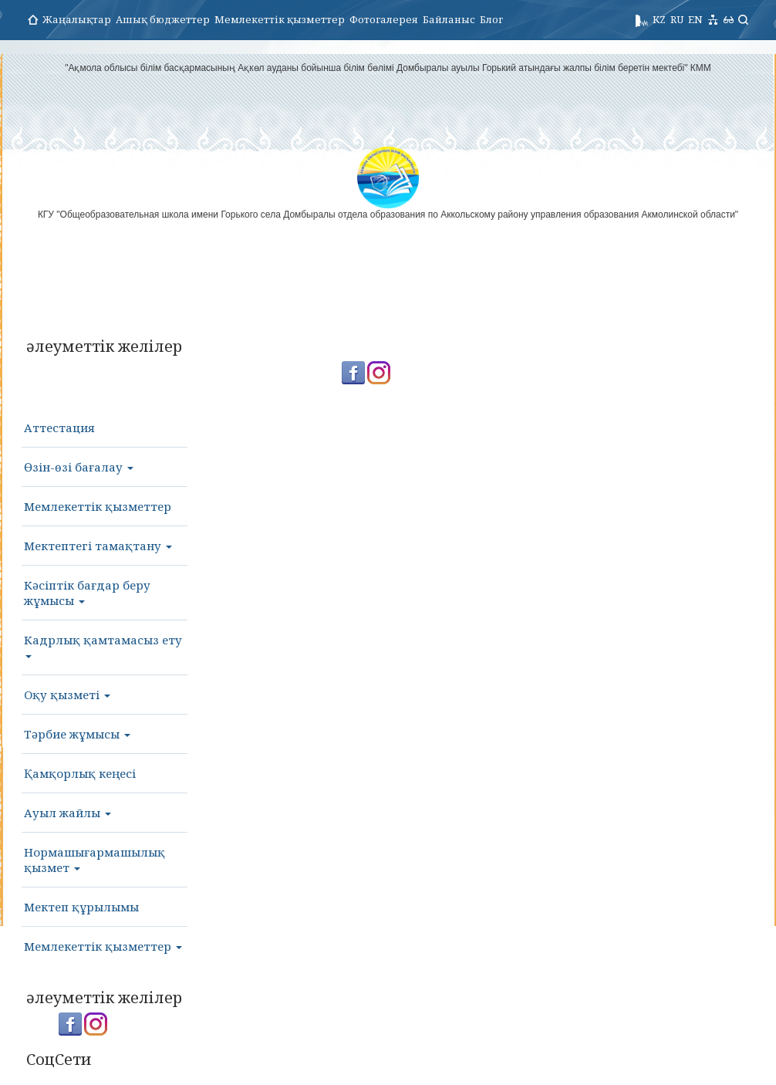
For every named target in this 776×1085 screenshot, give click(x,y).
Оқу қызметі (67, 694)
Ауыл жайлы (67, 812)
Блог (491, 19)
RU (676, 19)
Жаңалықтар (76, 19)
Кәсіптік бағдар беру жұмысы (87, 592)
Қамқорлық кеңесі (80, 773)
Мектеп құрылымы (81, 906)
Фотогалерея (383, 19)
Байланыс (449, 19)
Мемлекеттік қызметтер (279, 19)
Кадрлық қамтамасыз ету (103, 645)
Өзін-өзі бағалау (78, 467)
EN (695, 19)
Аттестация (59, 427)
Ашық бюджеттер (163, 19)
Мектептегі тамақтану (98, 545)
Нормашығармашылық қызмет (94, 859)
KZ (659, 19)
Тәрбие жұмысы (77, 734)
